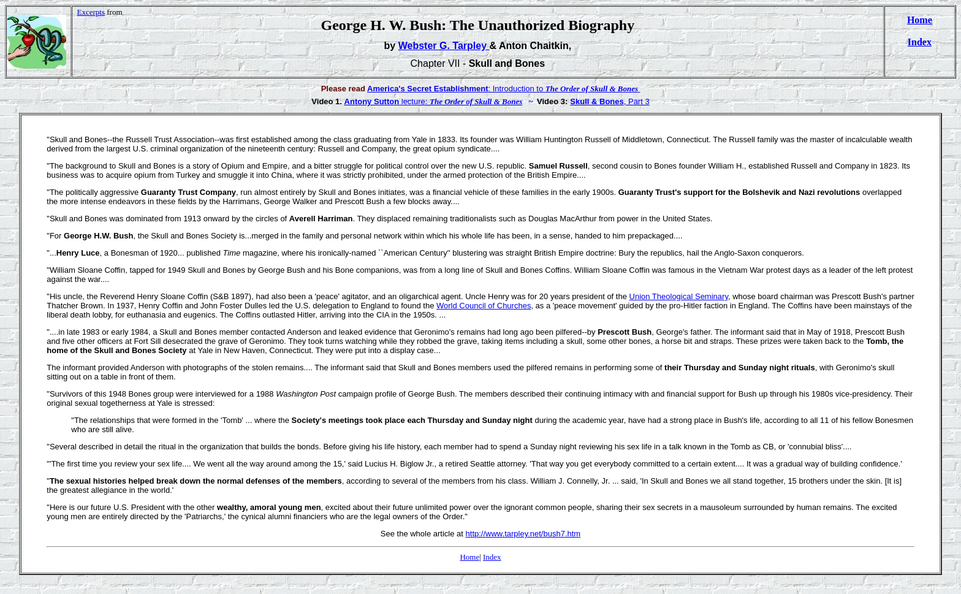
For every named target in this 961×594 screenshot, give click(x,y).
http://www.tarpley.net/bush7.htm (523, 533)
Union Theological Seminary (678, 296)
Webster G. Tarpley (444, 45)
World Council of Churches (483, 305)
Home (919, 20)
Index (920, 42)
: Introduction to (456, 88)
